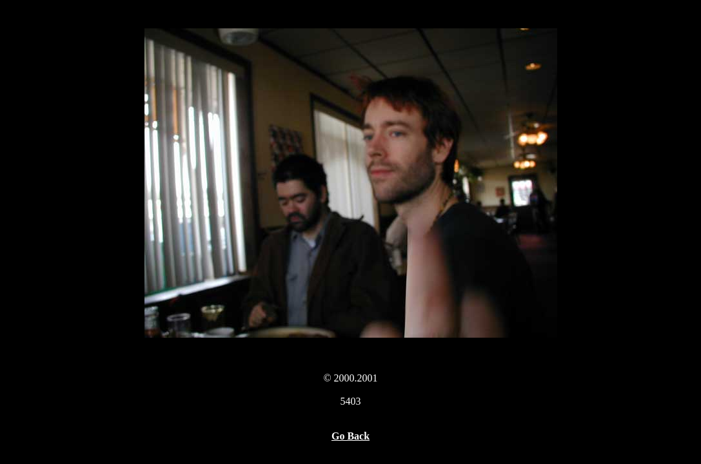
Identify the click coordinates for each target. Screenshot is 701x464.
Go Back (350, 435)
